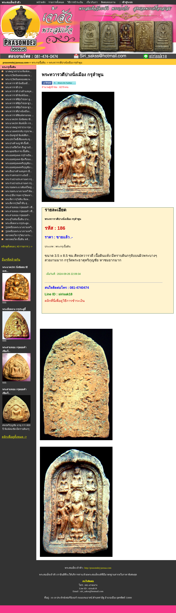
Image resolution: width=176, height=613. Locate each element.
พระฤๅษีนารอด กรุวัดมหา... (19, 195)
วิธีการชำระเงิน (75, 2)
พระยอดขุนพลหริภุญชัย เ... (19, 163)
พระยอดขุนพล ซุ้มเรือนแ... (19, 159)
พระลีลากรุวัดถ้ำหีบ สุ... (17, 203)
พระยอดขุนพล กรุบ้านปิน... (19, 155)
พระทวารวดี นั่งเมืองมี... (17, 83)
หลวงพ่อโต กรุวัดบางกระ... (18, 235)
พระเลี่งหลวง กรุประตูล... (17, 223)
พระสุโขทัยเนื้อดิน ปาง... (17, 219)
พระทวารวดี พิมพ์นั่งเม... (17, 95)
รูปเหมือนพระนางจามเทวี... (19, 227)
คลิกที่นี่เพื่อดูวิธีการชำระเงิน (65, 301)
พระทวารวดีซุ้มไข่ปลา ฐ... (18, 99)
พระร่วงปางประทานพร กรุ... (19, 179)
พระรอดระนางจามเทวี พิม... (19, 191)
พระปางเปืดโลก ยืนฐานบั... (18, 147)
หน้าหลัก (41, 2)
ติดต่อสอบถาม (108, 2)
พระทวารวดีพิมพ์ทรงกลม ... (19, 115)
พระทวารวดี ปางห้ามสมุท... (19, 91)
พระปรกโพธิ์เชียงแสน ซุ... (18, 139)
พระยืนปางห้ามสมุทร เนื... (18, 171)
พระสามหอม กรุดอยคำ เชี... (19, 207)
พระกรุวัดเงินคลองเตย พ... (18, 75)
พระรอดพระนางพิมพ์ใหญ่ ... (19, 187)
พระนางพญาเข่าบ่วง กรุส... (19, 127)
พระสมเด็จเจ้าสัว (47, 574)
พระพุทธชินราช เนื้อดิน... (18, 151)
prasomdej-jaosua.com (15, 62)
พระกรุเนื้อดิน (39, 62)
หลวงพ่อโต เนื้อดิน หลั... (17, 239)
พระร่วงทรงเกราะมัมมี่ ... (18, 175)
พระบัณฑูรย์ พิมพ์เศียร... (17, 135)
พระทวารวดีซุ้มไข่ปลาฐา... (19, 103)
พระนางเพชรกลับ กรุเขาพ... (19, 131)
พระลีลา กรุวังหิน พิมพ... (17, 199)
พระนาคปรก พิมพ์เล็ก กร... (19, 123)
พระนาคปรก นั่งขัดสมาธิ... (18, 119)
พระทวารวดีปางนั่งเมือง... (18, 111)
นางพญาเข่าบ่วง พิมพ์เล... (18, 71)
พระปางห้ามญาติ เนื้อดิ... (17, 143)
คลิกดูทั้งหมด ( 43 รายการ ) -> (16, 246)
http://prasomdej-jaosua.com (97, 567)
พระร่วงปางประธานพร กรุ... (19, 183)
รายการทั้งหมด (56, 2)
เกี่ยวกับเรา (92, 2)
